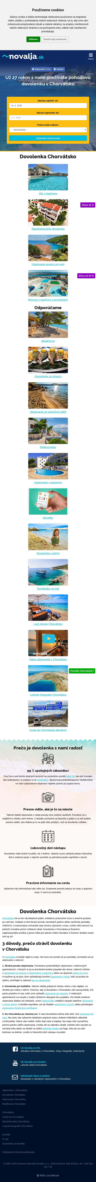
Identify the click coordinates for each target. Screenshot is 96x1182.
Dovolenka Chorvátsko (13, 1094)
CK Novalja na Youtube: (33, 1061)
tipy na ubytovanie (40, 980)
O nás (5, 1139)
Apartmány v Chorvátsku (14, 1090)
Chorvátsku (10, 957)
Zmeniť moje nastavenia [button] (54, 39)
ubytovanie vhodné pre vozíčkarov (19, 1008)
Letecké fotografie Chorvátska (17, 1126)
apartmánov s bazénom (41, 973)
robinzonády (48, 1000)
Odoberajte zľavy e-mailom (35, 1075)
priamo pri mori (80, 973)
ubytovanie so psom (64, 1004)
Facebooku (42, 780)
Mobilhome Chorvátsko (14, 1104)
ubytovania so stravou (15, 973)
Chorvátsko (8, 918)
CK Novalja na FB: (30, 1047)
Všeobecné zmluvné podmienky (18, 1152)
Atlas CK (70, 776)
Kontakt (6, 1134)
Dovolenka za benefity (13, 1143)
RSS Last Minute (48, 1175)
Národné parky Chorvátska (15, 1121)
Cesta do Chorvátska (13, 1117)
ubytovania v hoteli (60, 976)
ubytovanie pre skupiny (56, 993)
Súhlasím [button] (33, 39)
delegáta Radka (51, 1028)
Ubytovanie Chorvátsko (14, 1099)
